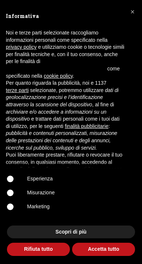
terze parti (17, 90)
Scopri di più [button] (71, 232)
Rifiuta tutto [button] (38, 249)
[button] (132, 12)
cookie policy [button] (58, 76)
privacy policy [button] (21, 47)
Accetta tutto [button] (103, 249)
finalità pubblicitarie (86, 126)
